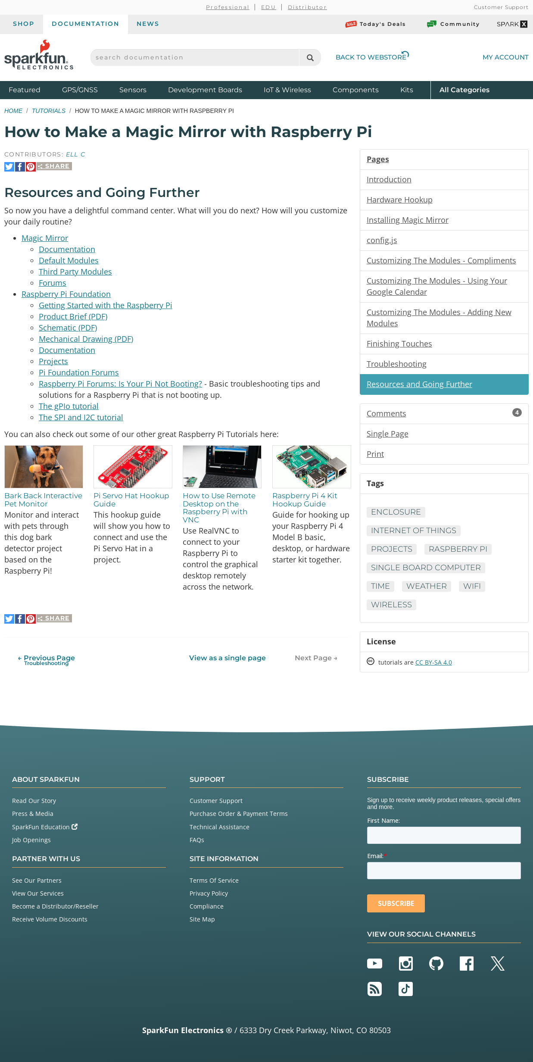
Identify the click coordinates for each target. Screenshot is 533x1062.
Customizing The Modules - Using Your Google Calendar (437, 286)
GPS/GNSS (80, 90)
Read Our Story (34, 800)
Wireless (391, 604)
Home (13, 110)
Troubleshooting (397, 364)
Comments (444, 413)
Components (356, 90)
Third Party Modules (75, 271)
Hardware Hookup (400, 199)
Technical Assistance (219, 827)
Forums (52, 283)
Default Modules (69, 260)
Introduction (389, 179)
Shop (23, 24)
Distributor (307, 7)
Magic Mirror (45, 238)
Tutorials (48, 110)
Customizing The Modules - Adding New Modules (439, 317)
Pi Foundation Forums (79, 372)
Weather (426, 586)
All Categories (464, 89)
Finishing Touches (399, 343)
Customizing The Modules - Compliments (441, 260)
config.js (382, 240)
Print (375, 454)
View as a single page (227, 657)
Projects (53, 361)
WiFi (472, 586)
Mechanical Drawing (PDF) (86, 339)
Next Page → (316, 657)
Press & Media (32, 813)
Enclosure (396, 512)
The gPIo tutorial (69, 406)
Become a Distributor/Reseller (55, 906)
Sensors (132, 90)
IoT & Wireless (287, 90)
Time (380, 586)
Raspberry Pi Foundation (66, 294)
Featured (33, 89)
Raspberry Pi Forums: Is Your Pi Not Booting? (120, 383)
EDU (268, 7)
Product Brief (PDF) (73, 316)
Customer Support (501, 7)
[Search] (310, 57)
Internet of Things (413, 530)
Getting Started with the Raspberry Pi (105, 305)
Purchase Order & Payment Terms (239, 813)
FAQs (197, 840)
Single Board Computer (426, 567)
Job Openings (31, 840)
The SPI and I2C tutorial (81, 417)
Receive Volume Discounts (49, 919)
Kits (406, 90)
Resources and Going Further (419, 384)
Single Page (387, 433)
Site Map (202, 919)
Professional (227, 7)
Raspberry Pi (458, 549)
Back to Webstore (372, 57)
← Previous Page (46, 659)
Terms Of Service (214, 880)
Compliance (207, 906)
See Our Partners (37, 880)
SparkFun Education (45, 827)
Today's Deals (375, 24)
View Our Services (38, 893)
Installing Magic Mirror (408, 220)
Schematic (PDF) (68, 327)
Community (453, 24)
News (148, 24)
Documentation (85, 24)
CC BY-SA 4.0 (433, 662)
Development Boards (205, 90)
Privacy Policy (209, 893)
